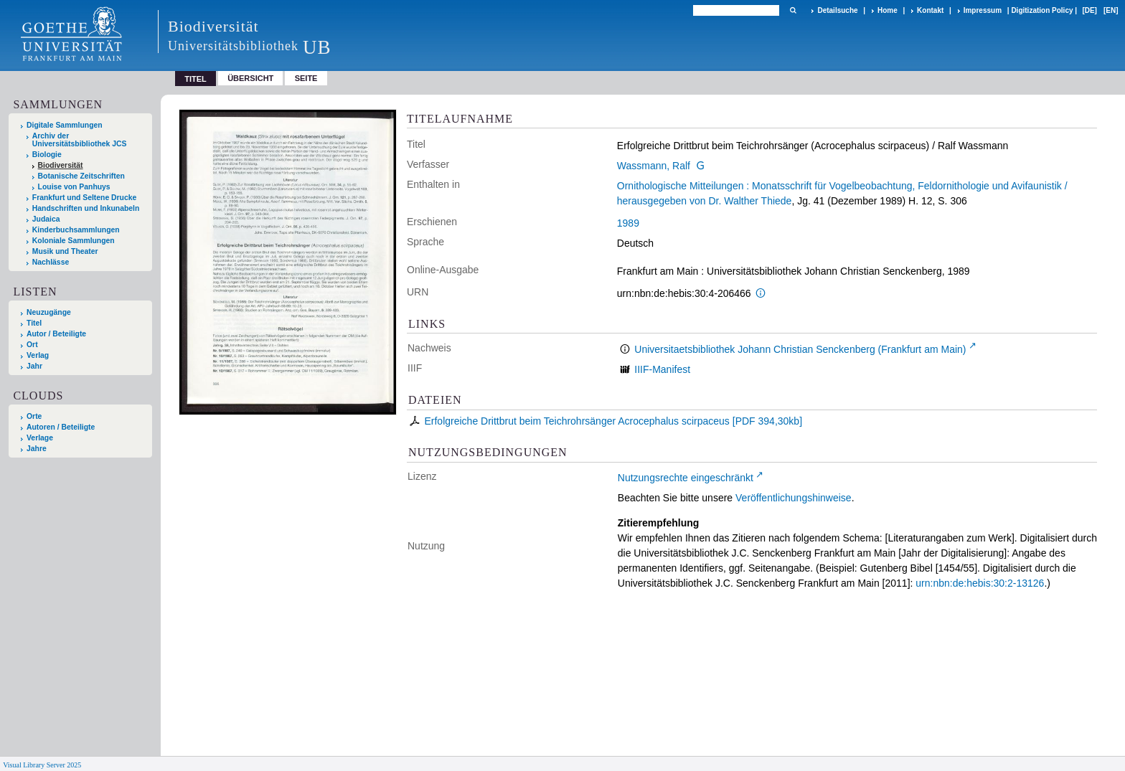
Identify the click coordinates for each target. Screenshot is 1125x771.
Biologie (47, 155)
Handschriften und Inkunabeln (86, 208)
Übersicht (250, 78)
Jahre (37, 449)
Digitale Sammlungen (65, 125)
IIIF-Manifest (662, 369)
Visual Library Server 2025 (42, 765)
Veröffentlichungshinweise (793, 497)
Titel (34, 323)
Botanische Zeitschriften (81, 176)
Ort (32, 345)
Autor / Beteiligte (56, 334)
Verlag (38, 355)
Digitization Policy (1042, 10)
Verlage (40, 438)
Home (887, 10)
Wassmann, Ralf (653, 165)
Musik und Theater (65, 251)
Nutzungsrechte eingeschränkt (685, 477)
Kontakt (930, 10)
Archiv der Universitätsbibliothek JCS (79, 140)
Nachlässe (50, 262)
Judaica (46, 219)
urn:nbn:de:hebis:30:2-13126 (979, 583)
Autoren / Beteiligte (61, 427)
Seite (306, 78)
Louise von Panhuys (74, 187)
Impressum (983, 10)
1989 (628, 223)
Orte (34, 416)
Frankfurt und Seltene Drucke (84, 198)
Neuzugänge (49, 312)
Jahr (34, 366)
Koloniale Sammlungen (73, 241)
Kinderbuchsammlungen (76, 230)
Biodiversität (60, 165)
